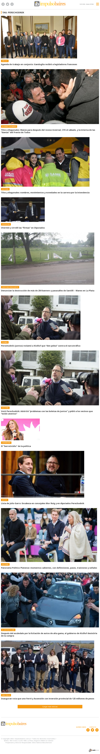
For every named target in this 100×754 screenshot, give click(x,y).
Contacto (92, 727)
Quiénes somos (81, 727)
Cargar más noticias (50, 706)
